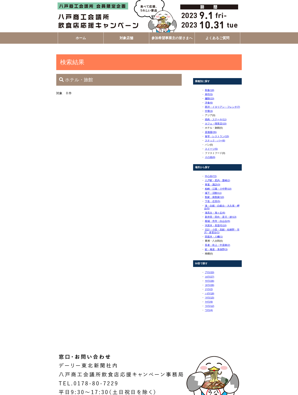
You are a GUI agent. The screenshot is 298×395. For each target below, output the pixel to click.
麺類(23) (209, 98)
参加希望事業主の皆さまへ (172, 38)
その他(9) (210, 157)
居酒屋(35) (211, 132)
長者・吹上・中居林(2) (217, 245)
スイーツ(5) (211, 148)
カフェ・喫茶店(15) (216, 123)
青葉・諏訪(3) (212, 184)
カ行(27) (209, 276)
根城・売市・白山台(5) (217, 221)
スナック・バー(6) (215, 140)
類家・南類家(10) (214, 197)
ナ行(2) (209, 289)
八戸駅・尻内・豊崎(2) (217, 180)
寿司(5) (209, 94)
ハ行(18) (209, 293)
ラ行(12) (209, 306)
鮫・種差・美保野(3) (216, 249)
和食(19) (209, 90)
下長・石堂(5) (212, 201)
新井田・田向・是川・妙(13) (220, 216)
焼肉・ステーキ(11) (216, 119)
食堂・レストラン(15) (217, 136)
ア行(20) (209, 272)
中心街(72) (211, 176)
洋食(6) (209, 102)
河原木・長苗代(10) (216, 225)
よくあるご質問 (217, 38)
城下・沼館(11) (213, 193)
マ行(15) (209, 297)
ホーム (81, 38)
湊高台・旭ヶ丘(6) (215, 212)
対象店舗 (126, 38)
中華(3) (209, 111)
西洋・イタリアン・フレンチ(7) (222, 106)
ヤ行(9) (209, 301)
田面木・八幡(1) (214, 236)
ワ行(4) (209, 310)
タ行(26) (209, 285)
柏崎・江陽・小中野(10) (218, 188)
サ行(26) (209, 280)
